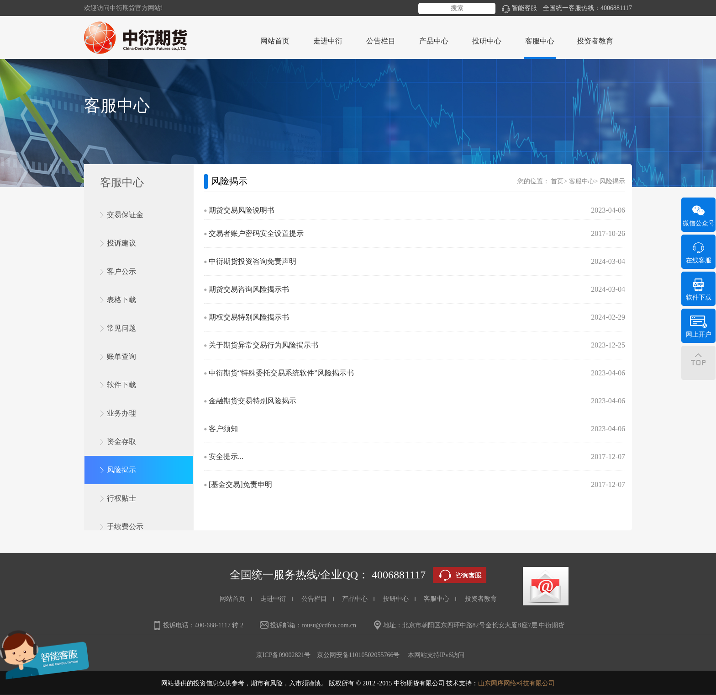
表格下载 (121, 300)
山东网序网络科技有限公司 (516, 683)
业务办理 (121, 413)
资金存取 (121, 441)
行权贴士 (121, 498)
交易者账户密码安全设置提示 (256, 233)
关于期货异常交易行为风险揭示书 (263, 345)
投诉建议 (121, 243)
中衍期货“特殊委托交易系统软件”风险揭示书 (281, 373)
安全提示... (226, 456)
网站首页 (275, 41)
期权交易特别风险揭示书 (249, 317)
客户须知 (223, 429)
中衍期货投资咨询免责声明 (252, 261)
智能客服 (519, 8)
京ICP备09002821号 (283, 655)
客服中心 (582, 181)
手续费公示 (125, 526)
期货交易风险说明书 (241, 210)
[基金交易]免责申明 (240, 484)
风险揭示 (121, 470)
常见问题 (121, 328)
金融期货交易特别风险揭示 (252, 401)
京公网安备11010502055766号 (358, 655)
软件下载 (121, 385)
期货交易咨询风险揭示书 (249, 289)
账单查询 (121, 356)
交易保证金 (125, 215)
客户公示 (121, 271)
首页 (557, 181)
